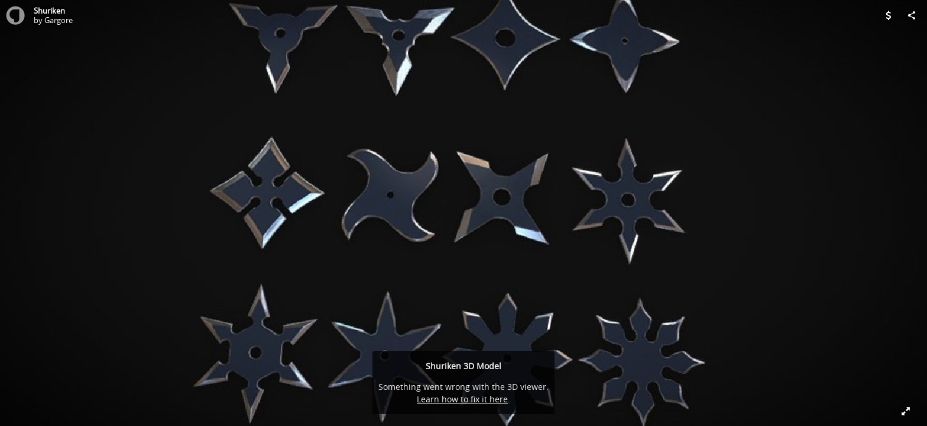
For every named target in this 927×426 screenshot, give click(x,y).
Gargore (58, 20)
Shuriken (49, 10)
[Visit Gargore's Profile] (15, 15)
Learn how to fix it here (462, 399)
